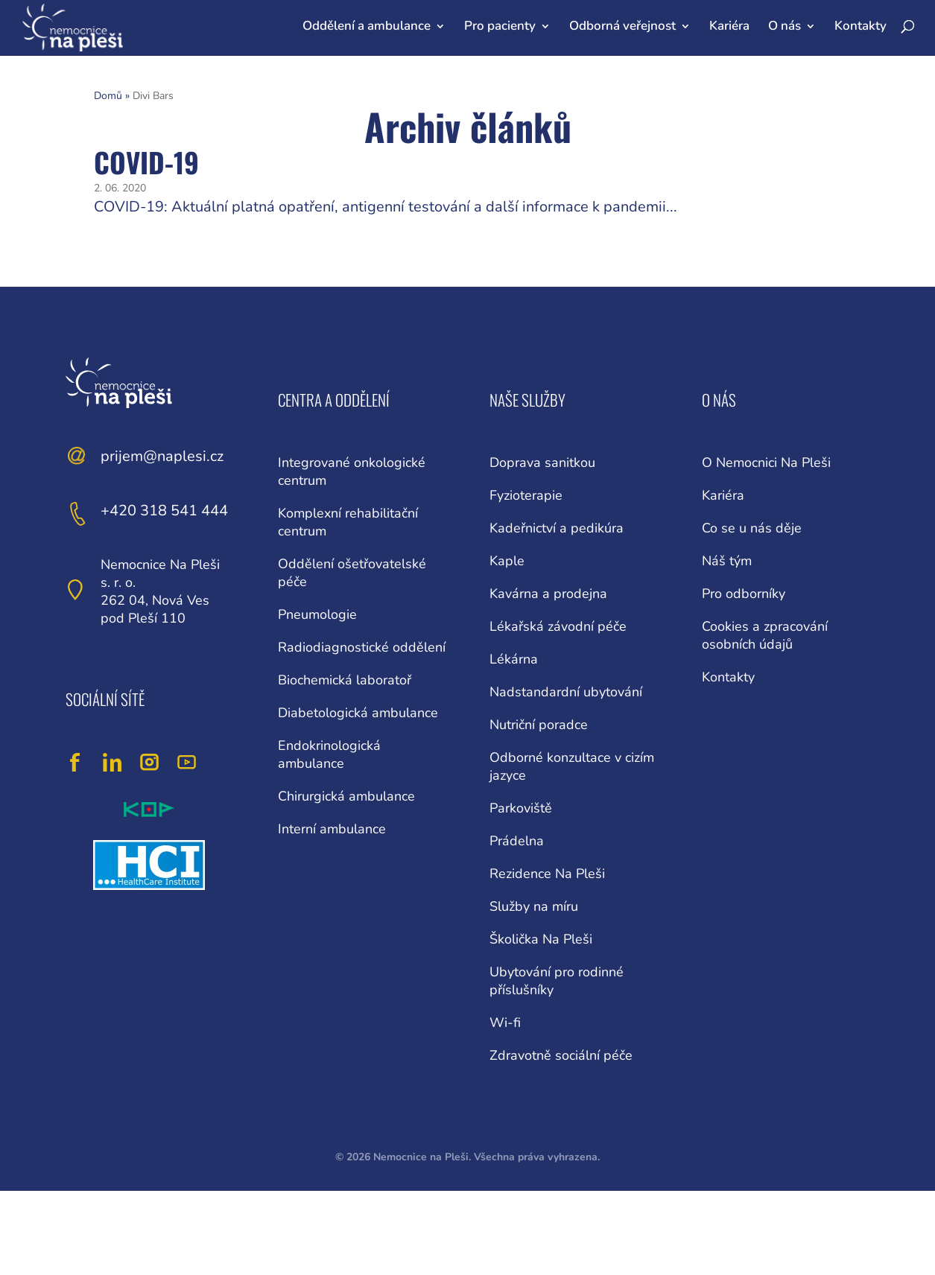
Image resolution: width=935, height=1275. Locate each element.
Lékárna (513, 659)
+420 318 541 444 (164, 510)
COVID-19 (146, 162)
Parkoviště (520, 808)
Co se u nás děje (752, 528)
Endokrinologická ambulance (329, 754)
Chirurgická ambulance (346, 796)
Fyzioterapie (525, 495)
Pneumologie (317, 614)
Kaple (506, 561)
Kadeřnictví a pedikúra (556, 528)
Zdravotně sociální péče (561, 1055)
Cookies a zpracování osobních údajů (765, 635)
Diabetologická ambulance (358, 713)
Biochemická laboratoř (344, 680)
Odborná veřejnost (622, 25)
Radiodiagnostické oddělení (362, 647)
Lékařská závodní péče (558, 626)
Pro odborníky (743, 593)
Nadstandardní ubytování (565, 692)
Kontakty (860, 25)
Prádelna (516, 841)
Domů (108, 96)
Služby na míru (533, 906)
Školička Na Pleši (540, 939)
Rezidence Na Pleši (547, 874)
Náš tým (727, 561)
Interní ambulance (332, 829)
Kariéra (729, 25)
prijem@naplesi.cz (162, 456)
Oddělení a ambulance (366, 25)
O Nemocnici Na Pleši (766, 462)
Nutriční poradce (538, 725)
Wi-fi (505, 1022)
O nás (784, 25)
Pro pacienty (500, 25)
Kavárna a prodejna (548, 593)
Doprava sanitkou (542, 462)
